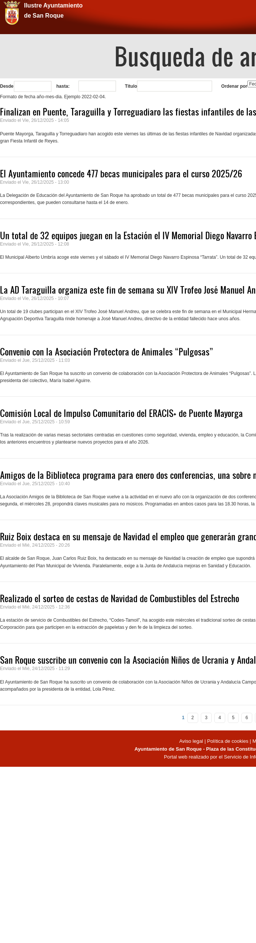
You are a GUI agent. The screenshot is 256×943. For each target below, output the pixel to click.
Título (131, 86)
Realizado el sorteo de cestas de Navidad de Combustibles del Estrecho (119, 598)
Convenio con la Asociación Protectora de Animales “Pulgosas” (106, 352)
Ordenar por (234, 86)
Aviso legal (191, 741)
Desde (7, 86)
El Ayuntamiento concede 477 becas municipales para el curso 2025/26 (121, 174)
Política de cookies (227, 741)
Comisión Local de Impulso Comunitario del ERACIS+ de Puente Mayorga (121, 413)
